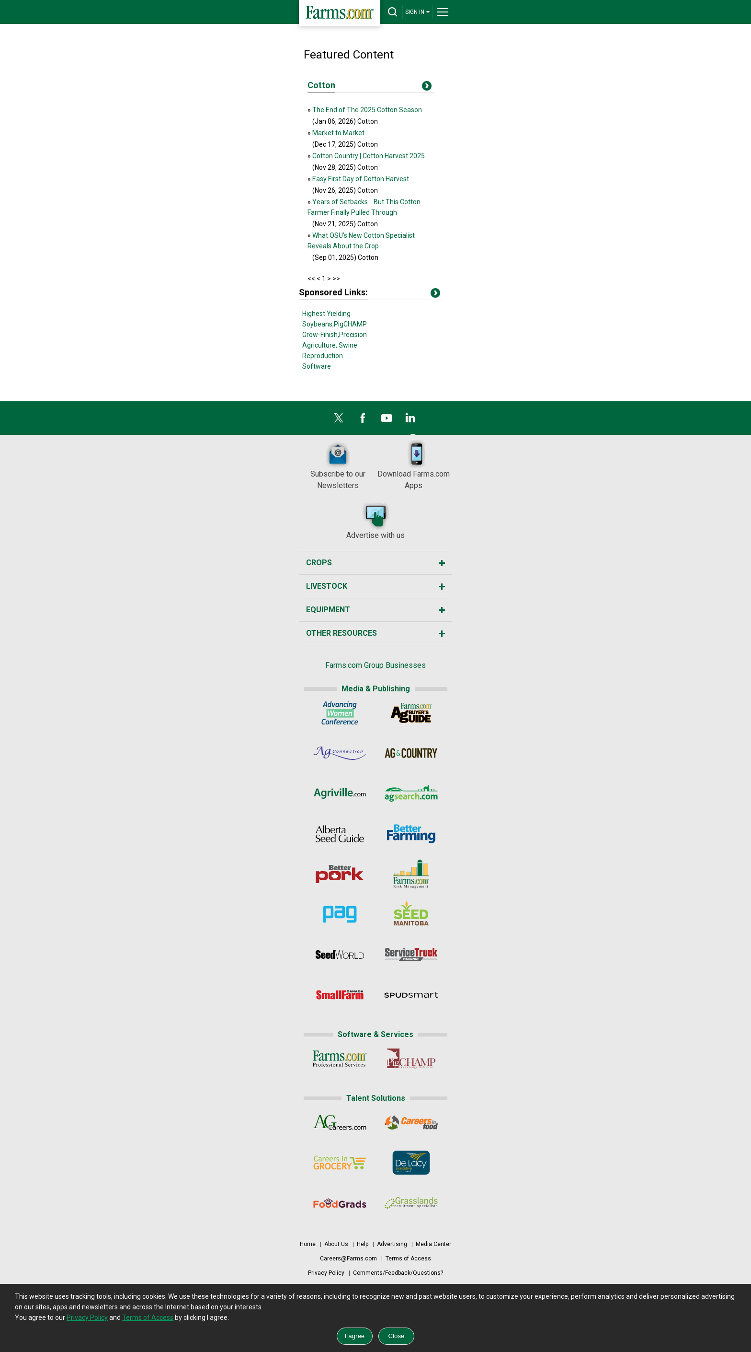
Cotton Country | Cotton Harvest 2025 (368, 156)
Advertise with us (375, 520)
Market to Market (338, 133)
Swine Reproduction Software (329, 355)
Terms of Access (408, 1258)
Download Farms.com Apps (413, 465)
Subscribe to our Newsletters (337, 465)
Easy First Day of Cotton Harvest (360, 179)
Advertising (392, 1244)
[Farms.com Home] (339, 13)
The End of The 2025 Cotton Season (367, 110)
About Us (336, 1244)
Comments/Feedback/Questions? (398, 1273)
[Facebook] (362, 420)
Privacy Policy (326, 1273)
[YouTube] (386, 420)
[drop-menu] (442, 12)
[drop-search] (393, 12)
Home (308, 1244)
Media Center (433, 1244)
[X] (338, 420)
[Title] (427, 88)
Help (362, 1244)
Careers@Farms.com (348, 1258)
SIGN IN (417, 11)
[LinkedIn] (410, 420)
